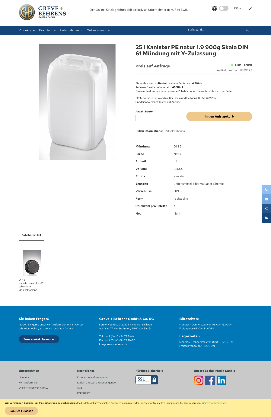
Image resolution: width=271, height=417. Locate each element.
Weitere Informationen (214, 403)
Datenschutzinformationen (92, 377)
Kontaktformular (28, 382)
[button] (237, 8)
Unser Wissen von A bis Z (33, 387)
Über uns (24, 377)
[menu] (86, 30)
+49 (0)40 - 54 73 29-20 (120, 340)
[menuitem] (26, 30)
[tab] (150, 132)
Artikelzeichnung (175, 131)
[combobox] (219, 29)
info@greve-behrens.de (113, 344)
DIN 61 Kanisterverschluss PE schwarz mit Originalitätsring (31, 285)
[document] (136, 408)
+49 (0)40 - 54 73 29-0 (119, 336)
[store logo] (42, 12)
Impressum (83, 392)
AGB (80, 387)
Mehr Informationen (150, 131)
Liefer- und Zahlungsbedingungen (97, 382)
